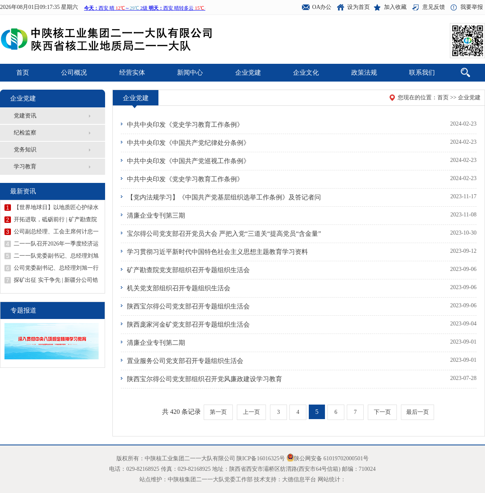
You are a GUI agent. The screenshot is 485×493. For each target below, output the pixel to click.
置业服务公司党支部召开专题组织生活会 (185, 360)
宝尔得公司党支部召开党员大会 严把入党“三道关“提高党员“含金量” (224, 233)
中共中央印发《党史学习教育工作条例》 (185, 124)
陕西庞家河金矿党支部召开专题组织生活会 (188, 324)
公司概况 (74, 72)
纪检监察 (25, 133)
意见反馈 (433, 7)
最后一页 (417, 412)
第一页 (218, 412)
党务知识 (25, 150)
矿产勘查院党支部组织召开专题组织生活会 (188, 269)
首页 (22, 72)
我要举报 (471, 7)
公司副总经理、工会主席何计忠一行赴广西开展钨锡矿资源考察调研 (56, 232)
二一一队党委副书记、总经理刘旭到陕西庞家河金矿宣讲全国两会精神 (56, 256)
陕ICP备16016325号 (260, 458)
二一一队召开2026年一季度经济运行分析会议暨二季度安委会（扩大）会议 (56, 244)
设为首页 (358, 7)
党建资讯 (25, 116)
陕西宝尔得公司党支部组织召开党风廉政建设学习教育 (204, 379)
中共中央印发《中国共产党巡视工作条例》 (188, 160)
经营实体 (132, 72)
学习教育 (25, 167)
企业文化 (306, 72)
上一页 (251, 412)
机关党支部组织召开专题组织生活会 (178, 288)
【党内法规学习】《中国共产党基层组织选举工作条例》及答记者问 (224, 197)
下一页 (382, 412)
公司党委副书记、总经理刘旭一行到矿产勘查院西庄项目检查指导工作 (56, 268)
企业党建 (248, 72)
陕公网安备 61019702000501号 (331, 458)
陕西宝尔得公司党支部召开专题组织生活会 (188, 306)
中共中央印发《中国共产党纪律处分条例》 (188, 142)
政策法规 (364, 72)
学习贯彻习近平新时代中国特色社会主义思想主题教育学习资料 (217, 251)
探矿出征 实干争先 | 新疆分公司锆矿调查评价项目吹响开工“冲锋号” (56, 280)
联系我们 (422, 72)
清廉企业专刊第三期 (156, 215)
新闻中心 (190, 72)
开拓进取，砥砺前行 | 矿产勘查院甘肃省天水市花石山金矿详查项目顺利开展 (56, 219)
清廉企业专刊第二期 (156, 342)
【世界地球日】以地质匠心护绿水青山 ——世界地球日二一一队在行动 (57, 207)
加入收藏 (395, 7)
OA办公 (321, 7)
